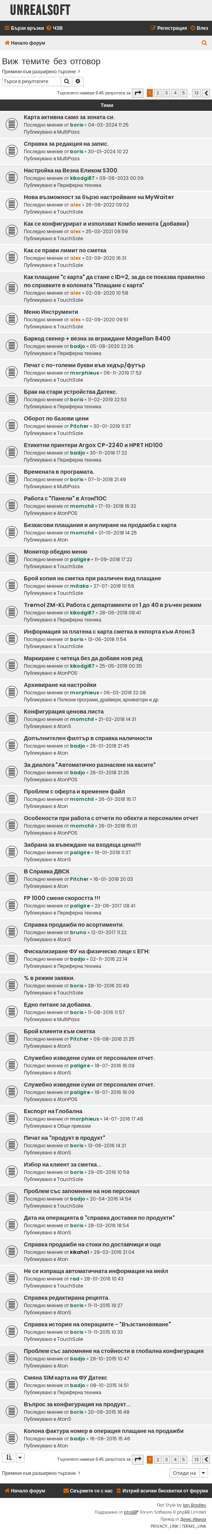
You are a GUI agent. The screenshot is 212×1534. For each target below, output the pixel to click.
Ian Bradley (194, 1505)
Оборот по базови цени (56, 418)
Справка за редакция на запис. (66, 144)
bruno (78, 932)
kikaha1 (79, 1252)
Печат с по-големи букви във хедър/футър (84, 365)
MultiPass (68, 132)
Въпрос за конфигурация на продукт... (77, 1404)
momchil (82, 506)
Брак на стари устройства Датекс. (70, 392)
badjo (77, 346)
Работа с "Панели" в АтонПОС (65, 498)
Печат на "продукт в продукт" (64, 1138)
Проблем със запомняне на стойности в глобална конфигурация (114, 1351)
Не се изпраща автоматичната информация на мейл (96, 1271)
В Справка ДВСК (47, 871)
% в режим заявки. (49, 978)
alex (75, 204)
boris (76, 124)
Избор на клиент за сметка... (63, 1164)
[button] (138, 93)
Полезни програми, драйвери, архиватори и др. (108, 699)
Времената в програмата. (59, 472)
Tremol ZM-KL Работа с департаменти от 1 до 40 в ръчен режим (112, 605)
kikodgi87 (82, 178)
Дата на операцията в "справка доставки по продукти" (99, 1218)
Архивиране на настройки (60, 685)
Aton (62, 539)
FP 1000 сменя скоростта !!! (62, 898)
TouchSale (70, 211)
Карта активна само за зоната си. (69, 117)
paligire (80, 559)
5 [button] (183, 93)
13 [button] (196, 93)
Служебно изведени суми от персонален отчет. (89, 1058)
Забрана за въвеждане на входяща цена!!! (82, 845)
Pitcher (79, 426)
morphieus (84, 372)
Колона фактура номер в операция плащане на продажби (103, 1431)
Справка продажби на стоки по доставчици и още (92, 1244)
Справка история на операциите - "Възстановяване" (97, 1324)
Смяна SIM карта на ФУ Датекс (65, 1378)
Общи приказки (74, 1126)
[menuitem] (54, 28)
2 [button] (157, 93)
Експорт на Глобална (53, 1111)
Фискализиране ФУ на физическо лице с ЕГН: (87, 951)
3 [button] (166, 93)
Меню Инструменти (51, 312)
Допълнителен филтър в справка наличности (88, 738)
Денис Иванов (193, 1519)
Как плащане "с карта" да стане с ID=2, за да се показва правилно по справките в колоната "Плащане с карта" (114, 281)
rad (74, 1278)
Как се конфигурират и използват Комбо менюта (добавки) (106, 224)
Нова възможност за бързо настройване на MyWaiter (99, 197)
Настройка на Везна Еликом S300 (71, 170)
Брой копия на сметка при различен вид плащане (92, 578)
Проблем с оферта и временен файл (74, 791)
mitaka (79, 586)
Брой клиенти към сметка (59, 1031)
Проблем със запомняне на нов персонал (81, 1191)
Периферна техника (79, 185)
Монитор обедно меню (55, 552)
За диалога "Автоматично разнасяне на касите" (90, 765)
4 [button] (175, 93)
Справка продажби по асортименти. (74, 925)
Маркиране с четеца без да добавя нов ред (83, 658)
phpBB (130, 1512)
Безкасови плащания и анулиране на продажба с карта (100, 525)
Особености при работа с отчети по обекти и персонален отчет (111, 818)
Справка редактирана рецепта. (67, 1298)
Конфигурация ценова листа (64, 711)
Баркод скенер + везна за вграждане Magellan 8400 (97, 338)
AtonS (64, 726)
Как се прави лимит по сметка (65, 250)
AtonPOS (67, 513)
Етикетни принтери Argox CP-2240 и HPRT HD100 (93, 445)
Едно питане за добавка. (58, 1005)
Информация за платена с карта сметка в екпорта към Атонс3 (109, 632)
